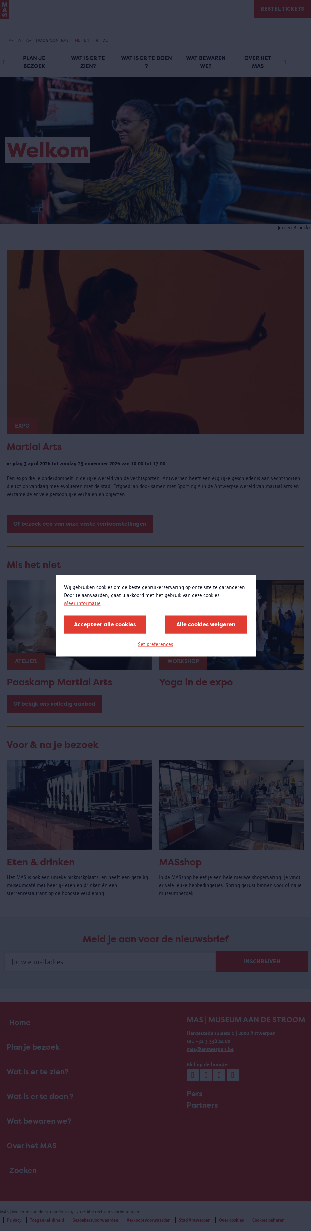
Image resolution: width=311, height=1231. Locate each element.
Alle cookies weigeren (205, 624)
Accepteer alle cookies (105, 624)
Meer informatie (82, 603)
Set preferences (155, 644)
